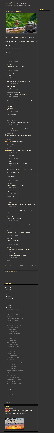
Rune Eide (9, 79)
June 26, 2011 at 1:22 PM (12, 251)
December (9, 296)
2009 (7, 400)
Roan (8, 247)
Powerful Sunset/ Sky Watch (13, 346)
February (9, 394)
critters (9, 52)
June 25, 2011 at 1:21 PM (12, 152)
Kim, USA (9, 139)
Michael (8, 216)
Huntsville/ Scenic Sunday (12, 320)
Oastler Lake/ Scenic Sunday (13, 357)
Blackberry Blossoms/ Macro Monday (15, 318)
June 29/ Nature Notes (12, 312)
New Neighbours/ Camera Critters (14, 379)
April (8, 391)
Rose (8, 230)
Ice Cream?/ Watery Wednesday (14, 333)
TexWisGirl (9, 73)
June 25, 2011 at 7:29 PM (12, 199)
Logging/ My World (11, 353)
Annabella (9, 98)
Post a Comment (9, 260)
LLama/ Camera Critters (12, 361)
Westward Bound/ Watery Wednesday (15, 370)
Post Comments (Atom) (24, 268)
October (9, 300)
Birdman (9, 58)
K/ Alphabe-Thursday (11, 311)
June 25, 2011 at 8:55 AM (12, 70)
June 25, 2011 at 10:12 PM (12, 213)
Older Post (34, 265)
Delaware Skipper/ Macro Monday (14, 336)
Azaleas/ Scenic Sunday (12, 375)
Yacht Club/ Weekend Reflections (14, 381)
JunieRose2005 (10, 223)
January (9, 396)
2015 (7, 287)
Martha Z (9, 196)
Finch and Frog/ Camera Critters (14, 324)
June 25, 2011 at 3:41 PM (12, 165)
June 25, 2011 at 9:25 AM (12, 77)
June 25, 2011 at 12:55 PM (12, 137)
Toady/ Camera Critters (12, 342)
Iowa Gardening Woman (12, 92)
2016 (7, 285)
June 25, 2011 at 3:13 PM (12, 158)
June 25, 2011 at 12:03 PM (12, 130)
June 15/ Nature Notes (12, 349)
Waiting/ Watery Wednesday (13, 351)
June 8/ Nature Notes (11, 368)
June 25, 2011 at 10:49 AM (12, 103)
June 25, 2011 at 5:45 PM (12, 193)
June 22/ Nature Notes (12, 331)
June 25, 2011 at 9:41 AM (12, 83)
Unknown (9, 133)
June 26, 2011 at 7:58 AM (12, 228)
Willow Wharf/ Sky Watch (12, 327)
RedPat (8, 148)
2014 (7, 289)
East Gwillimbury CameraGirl (16, 3)
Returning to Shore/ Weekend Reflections (16, 362)
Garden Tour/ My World (12, 335)
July (8, 305)
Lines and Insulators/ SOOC (13, 377)
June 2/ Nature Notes (11, 385)
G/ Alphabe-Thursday (11, 386)
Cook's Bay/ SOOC (11, 359)
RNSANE (9, 167)
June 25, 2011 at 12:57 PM (12, 146)
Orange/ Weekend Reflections (13, 344)
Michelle (9, 155)
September (9, 302)
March (8, 392)
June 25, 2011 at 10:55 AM (12, 111)
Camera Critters (10, 144)
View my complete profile (10, 415)
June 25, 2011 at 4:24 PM (12, 180)
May (8, 389)
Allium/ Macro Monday (12, 355)
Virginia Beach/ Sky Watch (12, 309)
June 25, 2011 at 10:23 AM (12, 89)
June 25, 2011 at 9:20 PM (12, 206)
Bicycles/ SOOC (10, 322)
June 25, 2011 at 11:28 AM (12, 124)
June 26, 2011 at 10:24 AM (12, 244)
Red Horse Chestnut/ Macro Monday (15, 374)
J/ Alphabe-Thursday (11, 329)
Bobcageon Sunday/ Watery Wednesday (15, 314)
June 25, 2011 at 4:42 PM (12, 187)
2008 (7, 402)
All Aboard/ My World (11, 316)
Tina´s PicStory (10, 114)
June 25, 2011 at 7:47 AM (12, 61)
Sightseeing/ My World (12, 372)
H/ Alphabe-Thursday (11, 366)
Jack (8, 202)
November (9, 298)
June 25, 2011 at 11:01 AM (12, 117)
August (9, 303)
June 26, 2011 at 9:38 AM (12, 235)
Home (21, 265)
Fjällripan (9, 183)
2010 (7, 399)
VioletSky (9, 209)
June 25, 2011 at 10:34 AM (12, 96)
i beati (8, 189)
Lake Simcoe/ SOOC (11, 340)
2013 (7, 291)
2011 (7, 294)
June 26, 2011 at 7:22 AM (12, 220)
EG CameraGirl (13, 408)
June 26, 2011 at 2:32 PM (12, 257)
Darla (8, 64)
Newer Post (8, 265)
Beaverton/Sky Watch (11, 364)
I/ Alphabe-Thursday (11, 348)
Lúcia (8, 106)
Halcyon (9, 127)
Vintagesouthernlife (11, 120)
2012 (7, 292)
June (8, 307)
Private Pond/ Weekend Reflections (14, 325)
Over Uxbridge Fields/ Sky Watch (14, 383)
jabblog (8, 238)
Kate (8, 161)
